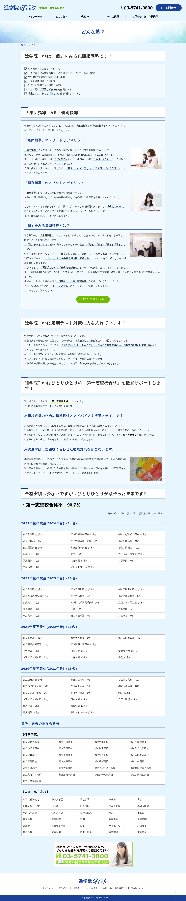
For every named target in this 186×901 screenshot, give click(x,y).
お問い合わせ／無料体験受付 (114, 888)
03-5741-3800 (138, 7)
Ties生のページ (137, 888)
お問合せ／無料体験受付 (145, 16)
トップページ (35, 16)
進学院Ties (88, 898)
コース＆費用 (92, 888)
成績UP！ (86, 16)
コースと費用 (112, 16)
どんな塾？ (61, 16)
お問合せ (171, 7)
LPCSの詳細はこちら (93, 299)
